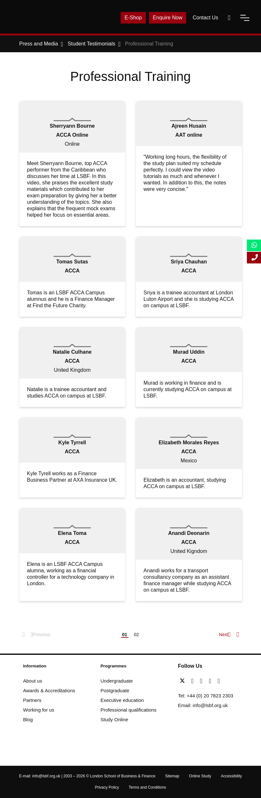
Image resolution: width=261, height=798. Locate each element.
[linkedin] (203, 681)
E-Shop (133, 17)
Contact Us (205, 17)
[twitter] (184, 681)
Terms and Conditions (147, 787)
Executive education (122, 700)
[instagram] (218, 681)
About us (32, 681)
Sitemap (172, 776)
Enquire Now (168, 17)
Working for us (38, 710)
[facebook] (194, 681)
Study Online (114, 719)
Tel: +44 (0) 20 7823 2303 (205, 695)
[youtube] (211, 681)
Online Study (200, 776)
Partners (32, 700)
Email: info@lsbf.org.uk (203, 705)
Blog (28, 719)
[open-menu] (245, 18)
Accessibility (231, 776)
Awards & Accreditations (49, 690)
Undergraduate (117, 681)
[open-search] (229, 18)
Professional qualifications (128, 710)
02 (136, 634)
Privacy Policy (107, 787)
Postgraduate (115, 690)
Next (224, 634)
